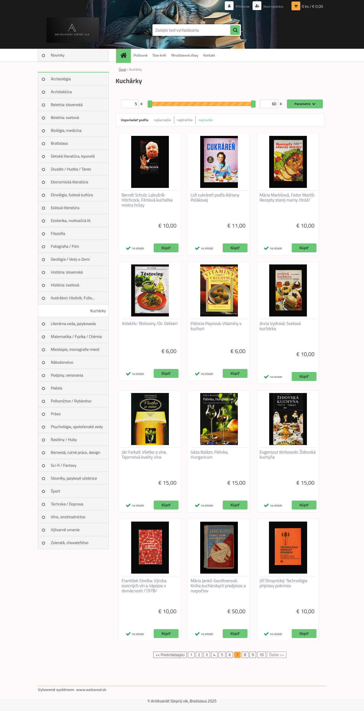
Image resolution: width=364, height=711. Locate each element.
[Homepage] (125, 55)
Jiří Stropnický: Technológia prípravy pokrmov (283, 583)
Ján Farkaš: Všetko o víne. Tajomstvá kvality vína (144, 455)
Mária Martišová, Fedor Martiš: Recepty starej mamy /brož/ (287, 197)
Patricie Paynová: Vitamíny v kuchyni (216, 326)
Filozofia (58, 233)
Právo (56, 414)
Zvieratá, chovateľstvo (69, 543)
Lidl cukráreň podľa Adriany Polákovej (215, 197)
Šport (55, 491)
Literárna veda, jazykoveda (73, 324)
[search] (235, 30)
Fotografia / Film (65, 246)
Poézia (56, 388)
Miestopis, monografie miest (75, 349)
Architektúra (61, 92)
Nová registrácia (271, 6)
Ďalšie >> (276, 655)
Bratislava (59, 143)
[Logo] (72, 30)
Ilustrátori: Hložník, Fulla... (72, 298)
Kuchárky (98, 311)
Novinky (57, 55)
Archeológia (61, 79)
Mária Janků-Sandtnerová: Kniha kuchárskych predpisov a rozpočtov (218, 585)
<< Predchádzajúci (170, 655)
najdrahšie (185, 119)
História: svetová (65, 285)
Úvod (122, 69)
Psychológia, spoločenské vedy (77, 427)
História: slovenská (67, 272)
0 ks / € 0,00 (312, 6)
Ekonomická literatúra (69, 182)
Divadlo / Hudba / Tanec (71, 169)
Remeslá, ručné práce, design (75, 452)
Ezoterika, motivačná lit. (71, 220)
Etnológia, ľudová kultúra (72, 195)
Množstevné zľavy (184, 55)
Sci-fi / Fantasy (64, 465)
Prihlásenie (237, 6)
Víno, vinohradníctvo (68, 517)
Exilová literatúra (65, 208)
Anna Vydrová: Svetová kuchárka (280, 326)
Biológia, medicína (66, 130)
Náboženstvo (62, 362)
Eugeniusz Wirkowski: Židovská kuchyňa (288, 455)
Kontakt (209, 55)
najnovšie (206, 119)
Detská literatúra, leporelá (73, 156)
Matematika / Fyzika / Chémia (76, 336)
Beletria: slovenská (67, 105)
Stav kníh (159, 55)
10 (261, 655)
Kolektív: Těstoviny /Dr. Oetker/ (150, 323)
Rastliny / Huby (64, 439)
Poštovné (140, 55)
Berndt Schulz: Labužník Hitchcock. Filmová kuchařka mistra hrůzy (147, 200)
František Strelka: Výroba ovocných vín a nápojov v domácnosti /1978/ (144, 585)
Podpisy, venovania (67, 375)
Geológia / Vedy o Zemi (70, 259)
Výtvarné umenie (65, 530)
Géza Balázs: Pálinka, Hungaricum (209, 455)
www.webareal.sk (91, 690)
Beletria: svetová (65, 117)
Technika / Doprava (67, 504)
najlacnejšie (162, 119)
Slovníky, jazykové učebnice (74, 478)
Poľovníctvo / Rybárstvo (71, 401)
